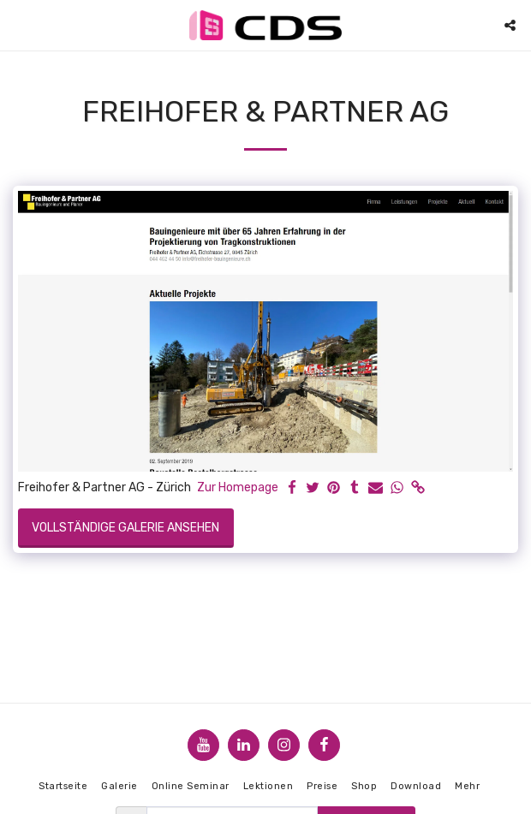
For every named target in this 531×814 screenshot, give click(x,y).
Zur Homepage (237, 487)
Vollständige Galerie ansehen (125, 527)
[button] (18, 25)
